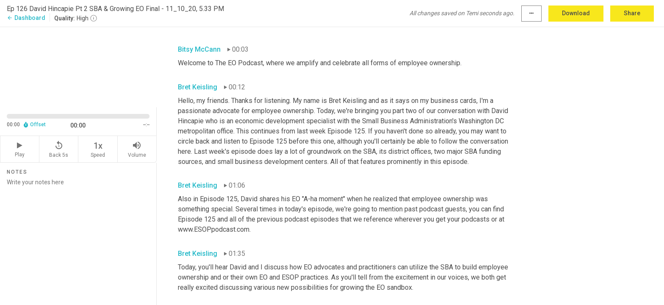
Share (632, 13)
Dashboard (26, 17)
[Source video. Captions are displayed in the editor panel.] (78, 66)
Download (576, 13)
